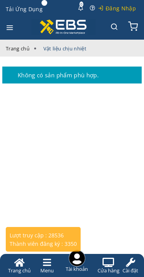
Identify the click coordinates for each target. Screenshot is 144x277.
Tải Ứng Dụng (24, 9)
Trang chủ (18, 48)
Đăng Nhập (121, 8)
